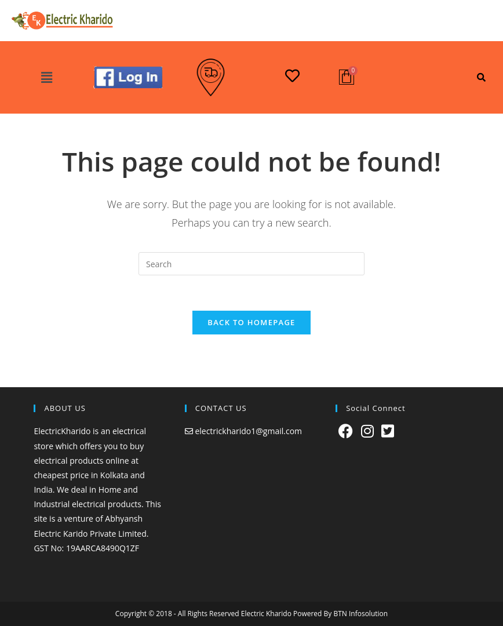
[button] (46, 78)
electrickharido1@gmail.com (248, 430)
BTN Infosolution (360, 613)
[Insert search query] (251, 263)
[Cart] (346, 77)
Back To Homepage (251, 322)
